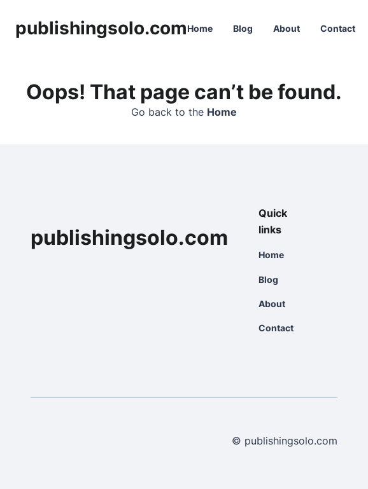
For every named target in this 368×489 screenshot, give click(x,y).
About (286, 28)
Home (200, 28)
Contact (337, 28)
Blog (243, 28)
